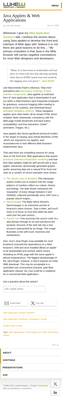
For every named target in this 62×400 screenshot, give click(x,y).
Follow (36, 303)
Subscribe (12, 303)
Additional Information (14, 5)
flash (44, 332)
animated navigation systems (18, 111)
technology (31, 332)
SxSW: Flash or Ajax (12, 325)
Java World (48, 80)
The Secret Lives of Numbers (21, 178)
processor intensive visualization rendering (25, 159)
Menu (55, 5)
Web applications (17, 332)
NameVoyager (13, 201)
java (39, 332)
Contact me (43, 386)
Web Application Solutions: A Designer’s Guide (25, 319)
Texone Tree (13, 218)
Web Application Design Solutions (19, 312)
